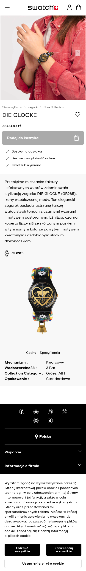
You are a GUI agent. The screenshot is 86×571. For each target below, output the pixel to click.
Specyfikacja (50, 352)
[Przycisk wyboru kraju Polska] (43, 436)
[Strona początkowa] (43, 7)
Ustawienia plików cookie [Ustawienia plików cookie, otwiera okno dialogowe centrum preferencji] (43, 563)
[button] (7, 7)
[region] (43, 137)
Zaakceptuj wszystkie (64, 550)
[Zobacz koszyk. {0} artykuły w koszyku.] (78, 7)
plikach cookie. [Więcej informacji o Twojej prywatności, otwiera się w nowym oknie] (19, 535)
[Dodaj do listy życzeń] (77, 115)
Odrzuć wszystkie (22, 550)
